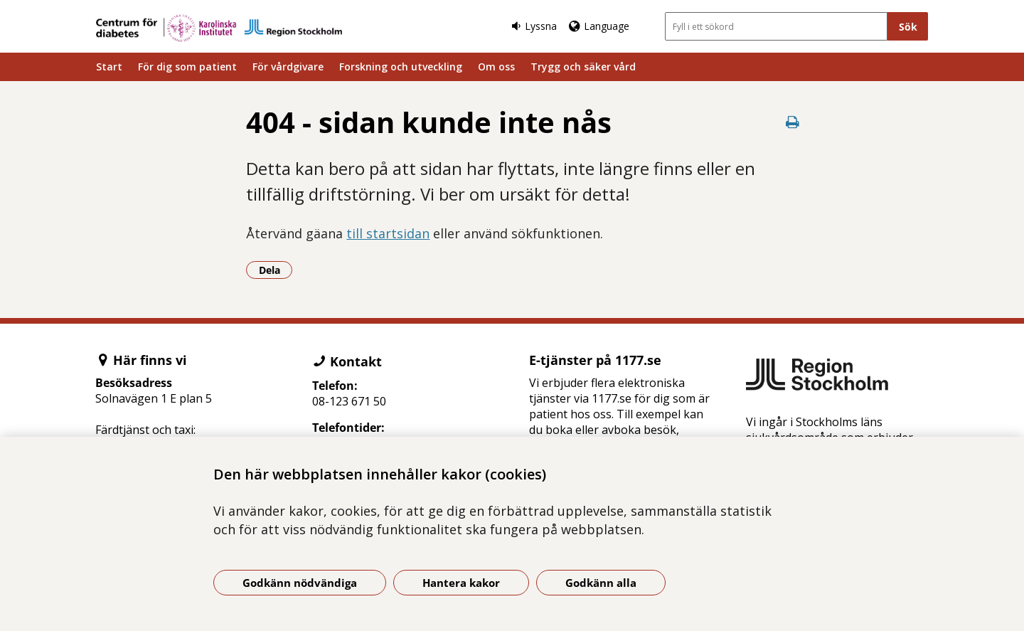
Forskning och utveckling (400, 66)
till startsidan (388, 233)
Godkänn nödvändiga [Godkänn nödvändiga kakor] (299, 583)
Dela (276, 270)
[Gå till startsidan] (219, 28)
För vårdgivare (288, 66)
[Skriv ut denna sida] (793, 122)
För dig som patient (187, 66)
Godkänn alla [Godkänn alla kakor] (600, 583)
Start (109, 66)
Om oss (496, 66)
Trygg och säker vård (583, 66)
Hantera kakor (461, 583)
